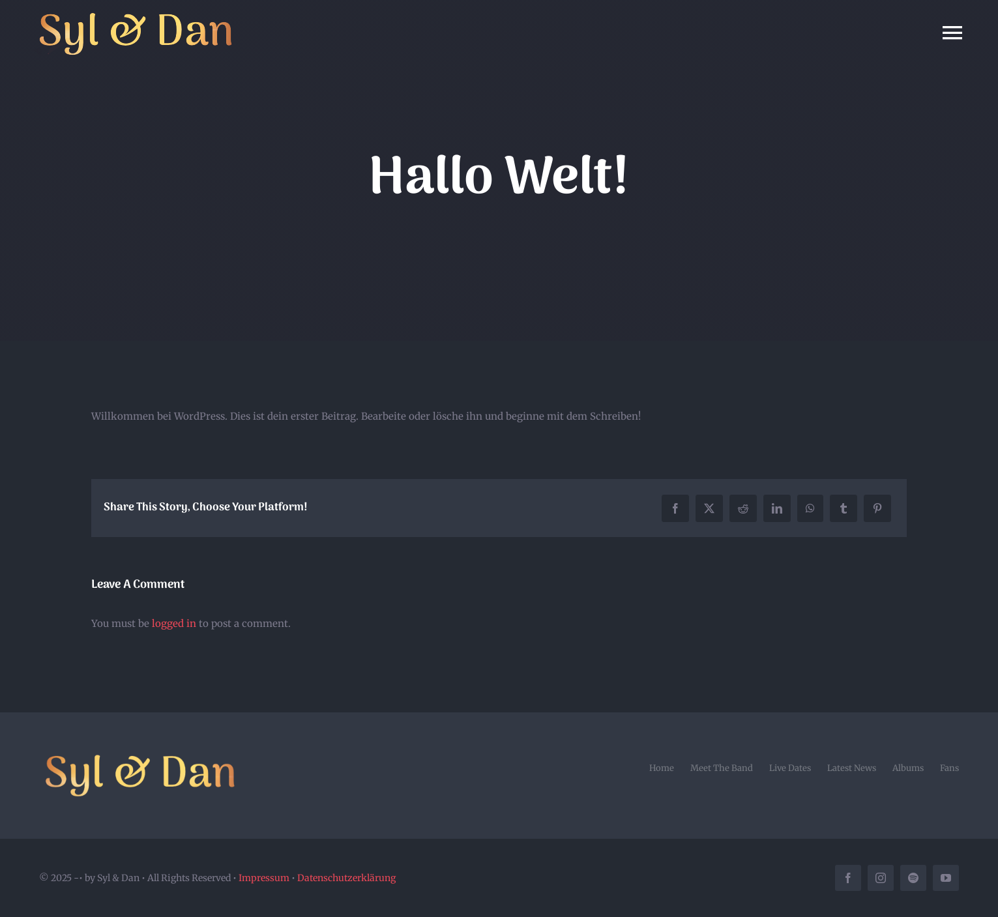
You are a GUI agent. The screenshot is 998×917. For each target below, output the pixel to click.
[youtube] (946, 878)
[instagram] (881, 878)
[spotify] (913, 878)
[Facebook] (675, 508)
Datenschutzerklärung (346, 878)
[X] (709, 508)
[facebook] (848, 878)
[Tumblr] (843, 508)
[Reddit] (743, 508)
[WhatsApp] (810, 508)
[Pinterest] (877, 508)
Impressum (264, 878)
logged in (174, 623)
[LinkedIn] (777, 508)
